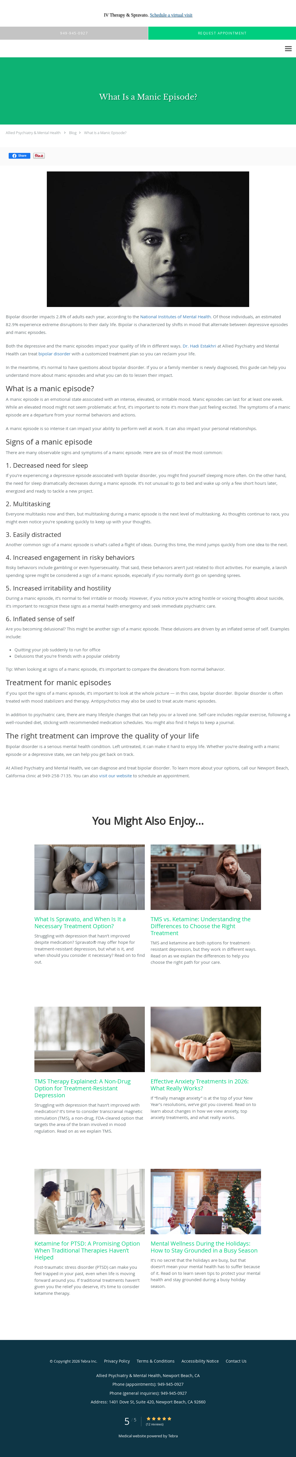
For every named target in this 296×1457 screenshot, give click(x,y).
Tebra (173, 1435)
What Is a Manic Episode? (105, 132)
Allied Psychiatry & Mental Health (33, 132)
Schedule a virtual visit (171, 14)
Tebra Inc (88, 1361)
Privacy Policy (117, 1361)
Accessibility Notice (200, 1361)
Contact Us (236, 1361)
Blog (73, 132)
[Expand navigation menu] (288, 48)
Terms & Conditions (156, 1361)
